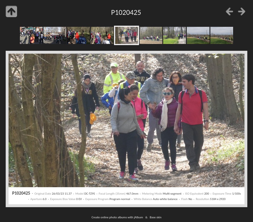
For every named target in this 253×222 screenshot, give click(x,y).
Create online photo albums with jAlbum (117, 217)
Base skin (155, 217)
